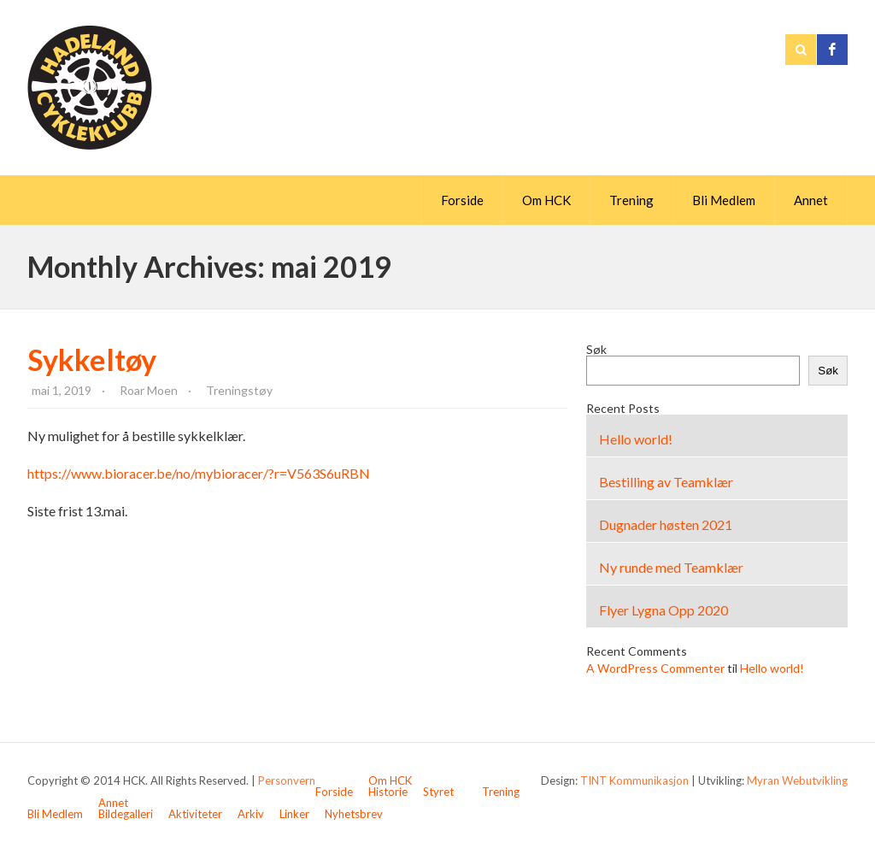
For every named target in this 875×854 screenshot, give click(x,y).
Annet (811, 200)
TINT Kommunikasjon (634, 780)
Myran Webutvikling (797, 780)
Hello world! (635, 439)
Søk (596, 349)
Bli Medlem (723, 200)
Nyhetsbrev (354, 814)
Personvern (286, 780)
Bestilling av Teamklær (666, 482)
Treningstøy (239, 390)
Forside (462, 200)
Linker (294, 814)
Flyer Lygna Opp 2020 (663, 610)
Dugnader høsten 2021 (665, 524)
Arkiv (251, 814)
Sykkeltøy (91, 359)
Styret (438, 791)
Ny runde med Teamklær (671, 567)
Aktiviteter (195, 814)
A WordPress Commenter (655, 668)
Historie (388, 791)
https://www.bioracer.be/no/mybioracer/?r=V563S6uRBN (198, 473)
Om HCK (546, 200)
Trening (631, 200)
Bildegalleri (125, 814)
